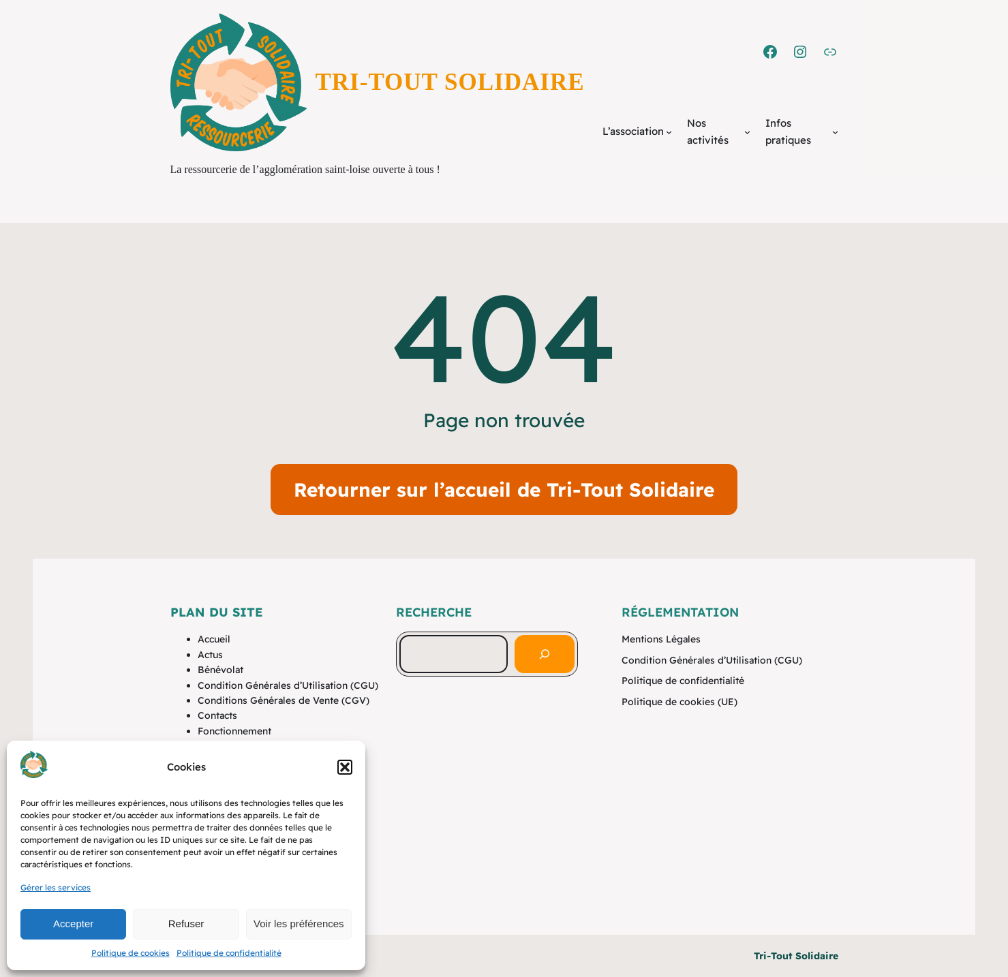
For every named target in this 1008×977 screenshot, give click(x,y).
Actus (210, 655)
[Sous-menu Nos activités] (747, 132)
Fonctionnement (234, 731)
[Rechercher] (545, 654)
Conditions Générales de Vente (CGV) (283, 700)
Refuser (186, 923)
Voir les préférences (299, 923)
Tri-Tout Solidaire (450, 82)
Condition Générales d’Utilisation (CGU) (288, 685)
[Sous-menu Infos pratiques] (835, 132)
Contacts (217, 715)
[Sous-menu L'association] (669, 132)
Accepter (73, 923)
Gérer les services (55, 887)
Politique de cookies (130, 953)
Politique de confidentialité (229, 953)
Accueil (214, 639)
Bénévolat (220, 670)
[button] (345, 767)
